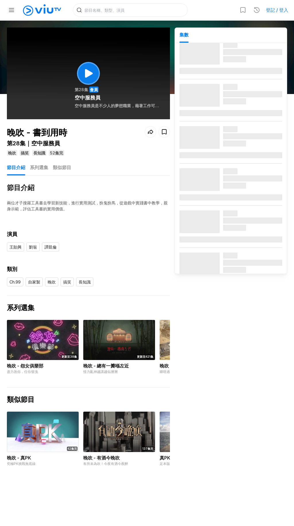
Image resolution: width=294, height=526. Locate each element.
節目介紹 (16, 167)
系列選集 (39, 167)
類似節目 (62, 167)
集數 (184, 35)
